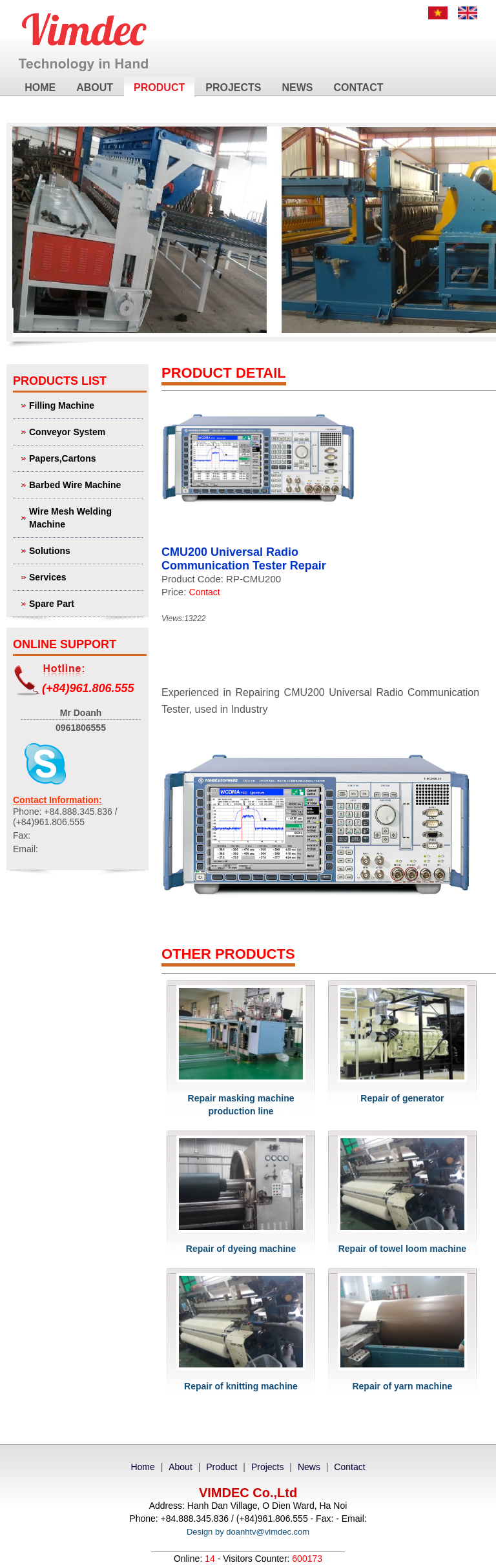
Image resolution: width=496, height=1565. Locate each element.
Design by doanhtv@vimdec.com (248, 1532)
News (297, 87)
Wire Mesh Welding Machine (84, 516)
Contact (358, 87)
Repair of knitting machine (241, 1386)
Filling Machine (84, 404)
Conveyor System (84, 431)
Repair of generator (402, 1098)
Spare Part (84, 603)
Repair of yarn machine (402, 1386)
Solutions (84, 550)
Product (159, 87)
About (94, 87)
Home (40, 87)
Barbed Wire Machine (84, 484)
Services (84, 576)
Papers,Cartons (84, 457)
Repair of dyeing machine (241, 1248)
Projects (233, 87)
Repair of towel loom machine (402, 1248)
